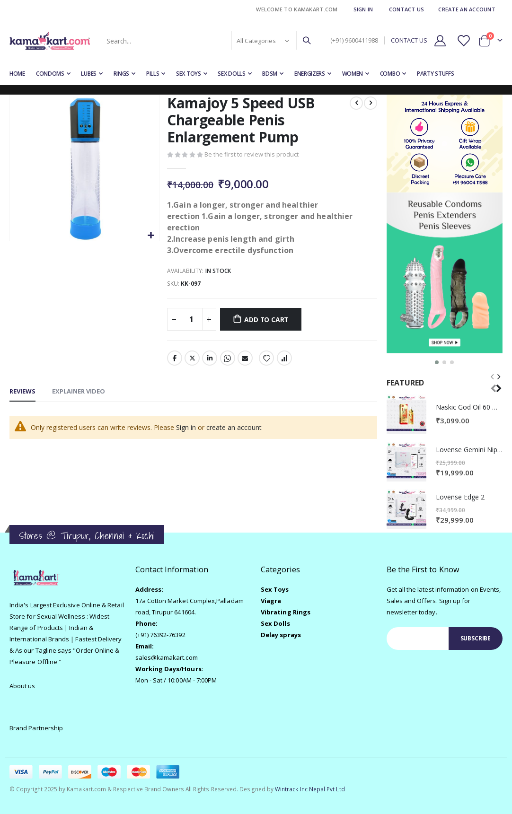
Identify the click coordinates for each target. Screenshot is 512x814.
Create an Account (466, 9)
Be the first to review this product (251, 155)
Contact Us (406, 9)
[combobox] (207, 40)
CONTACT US (409, 40)
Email (245, 359)
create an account (234, 428)
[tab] (22, 393)
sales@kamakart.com (166, 657)
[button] (150, 236)
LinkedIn (209, 359)
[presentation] (498, 381)
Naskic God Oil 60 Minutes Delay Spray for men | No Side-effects (469, 407)
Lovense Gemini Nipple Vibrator (469, 449)
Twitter (192, 359)
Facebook (174, 359)
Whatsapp (227, 359)
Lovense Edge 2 (460, 496)
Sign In (363, 9)
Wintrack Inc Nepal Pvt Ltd (310, 789)
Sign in (186, 428)
